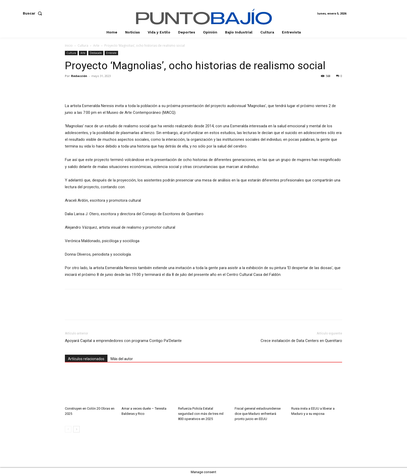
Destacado (96, 53)
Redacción (79, 76)
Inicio (69, 45)
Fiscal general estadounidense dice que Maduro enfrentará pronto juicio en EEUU (258, 414)
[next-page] (76, 429)
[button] (33, 13)
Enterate (111, 53)
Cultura (83, 45)
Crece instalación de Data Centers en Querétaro (301, 340)
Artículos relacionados (86, 359)
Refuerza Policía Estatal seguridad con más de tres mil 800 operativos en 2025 (200, 414)
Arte (96, 45)
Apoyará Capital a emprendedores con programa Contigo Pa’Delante (123, 340)
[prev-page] (68, 429)
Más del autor (122, 359)
